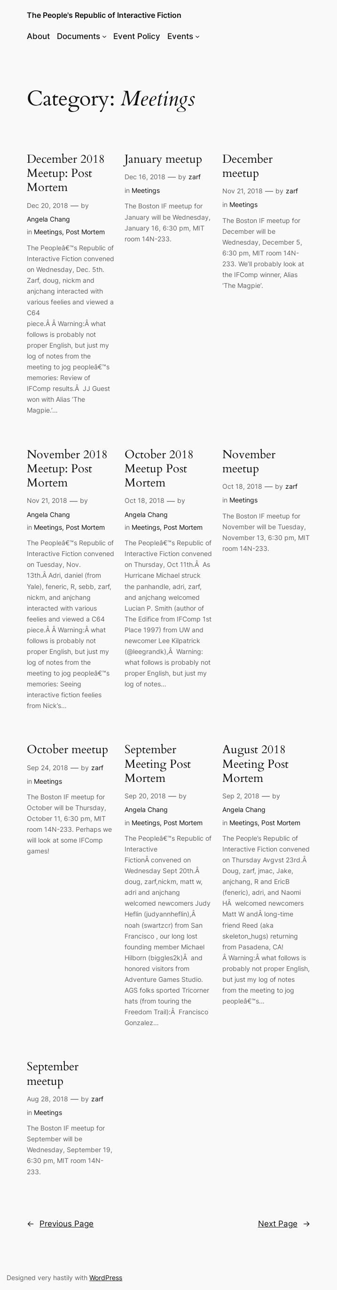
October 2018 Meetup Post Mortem (159, 468)
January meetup (163, 159)
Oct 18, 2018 (145, 500)
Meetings (48, 232)
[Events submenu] (197, 36)
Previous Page (60, 1224)
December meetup (247, 166)
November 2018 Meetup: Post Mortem (67, 468)
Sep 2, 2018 (240, 796)
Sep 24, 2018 (47, 768)
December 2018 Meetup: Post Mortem (66, 173)
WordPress (105, 1278)
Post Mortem (85, 232)
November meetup (248, 461)
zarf (194, 177)
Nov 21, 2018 (242, 191)
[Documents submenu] (104, 36)
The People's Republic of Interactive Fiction (104, 15)
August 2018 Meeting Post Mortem (255, 763)
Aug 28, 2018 (47, 1099)
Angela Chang (48, 219)
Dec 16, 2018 (145, 177)
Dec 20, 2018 (47, 205)
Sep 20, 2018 (145, 796)
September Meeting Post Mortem (158, 763)
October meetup (67, 749)
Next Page (284, 1224)
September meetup (52, 1073)
